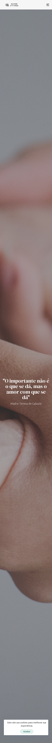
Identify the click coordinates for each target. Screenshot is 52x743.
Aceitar (26, 731)
